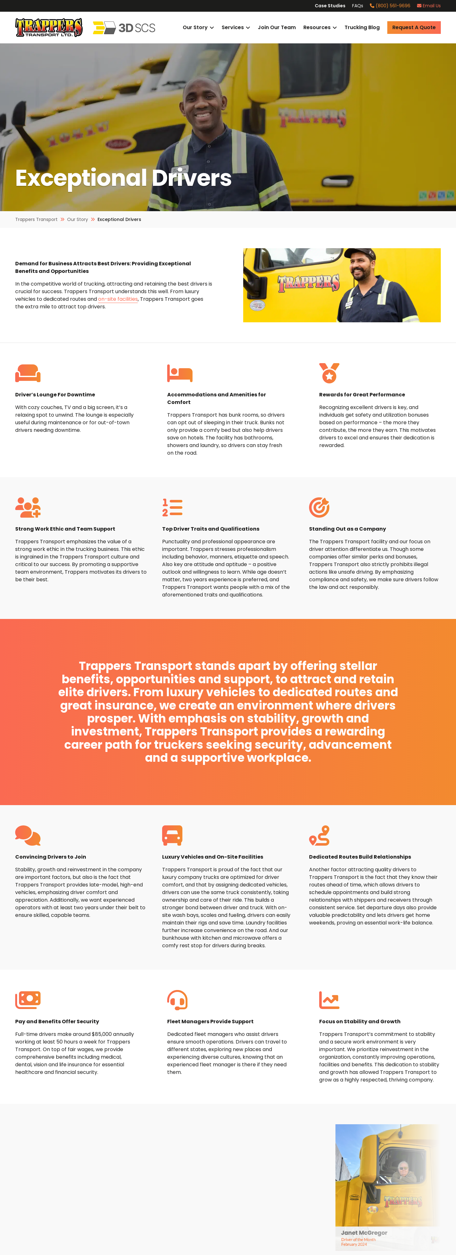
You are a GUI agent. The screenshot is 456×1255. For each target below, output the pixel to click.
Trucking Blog (362, 27)
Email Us (429, 6)
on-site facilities (118, 299)
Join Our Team (277, 27)
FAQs (357, 6)
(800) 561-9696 (390, 6)
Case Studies (330, 6)
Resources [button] (317, 27)
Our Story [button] (195, 27)
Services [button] (233, 27)
